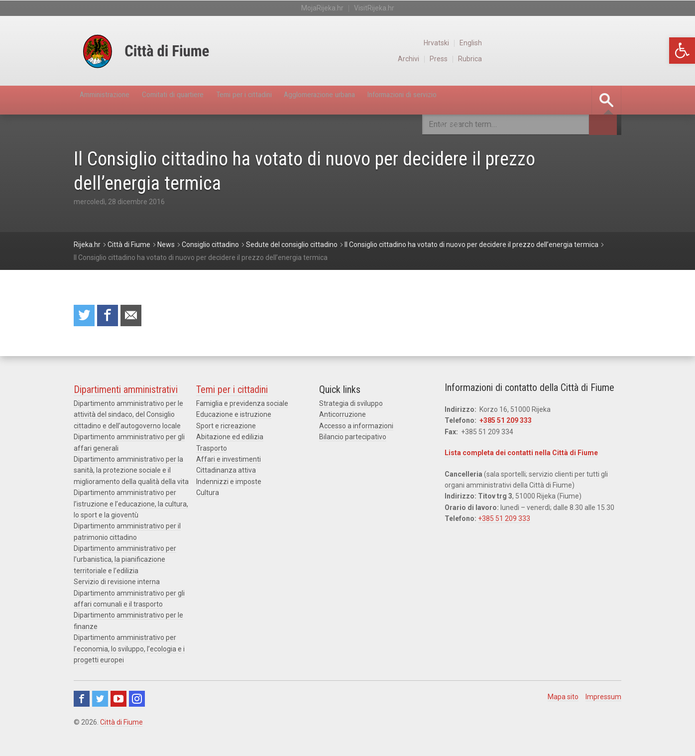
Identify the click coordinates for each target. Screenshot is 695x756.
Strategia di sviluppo (351, 406)
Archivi (544, 59)
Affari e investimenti (228, 462)
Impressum (603, 700)
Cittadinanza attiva (226, 474)
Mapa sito (563, 700)
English (610, 43)
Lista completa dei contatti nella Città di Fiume (521, 456)
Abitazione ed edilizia (229, 440)
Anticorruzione (342, 418)
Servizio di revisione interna (117, 585)
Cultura (207, 496)
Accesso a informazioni (356, 429)
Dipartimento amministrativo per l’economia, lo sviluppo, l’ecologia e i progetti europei (129, 651)
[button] (682, 50)
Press (576, 59)
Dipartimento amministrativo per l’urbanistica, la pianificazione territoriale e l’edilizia (125, 562)
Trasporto (211, 451)
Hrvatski (573, 43)
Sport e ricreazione (226, 429)
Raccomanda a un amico (138, 317)
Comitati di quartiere (208, 100)
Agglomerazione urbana (407, 100)
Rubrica (609, 59)
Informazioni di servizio (518, 100)
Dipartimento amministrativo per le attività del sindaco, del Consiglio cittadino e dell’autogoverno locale (128, 417)
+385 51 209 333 (505, 424)
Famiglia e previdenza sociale (242, 406)
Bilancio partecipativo (352, 440)
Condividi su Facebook (112, 317)
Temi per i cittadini (305, 100)
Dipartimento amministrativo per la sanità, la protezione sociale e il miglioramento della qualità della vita (131, 473)
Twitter (100, 702)
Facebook (82, 702)
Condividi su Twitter (86, 317)
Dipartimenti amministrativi (126, 392)
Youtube (118, 702)
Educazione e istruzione (233, 418)
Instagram (137, 702)
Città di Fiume (121, 726)
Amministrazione (116, 100)
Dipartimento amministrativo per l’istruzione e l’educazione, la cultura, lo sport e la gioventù (131, 507)
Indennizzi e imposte (228, 485)
